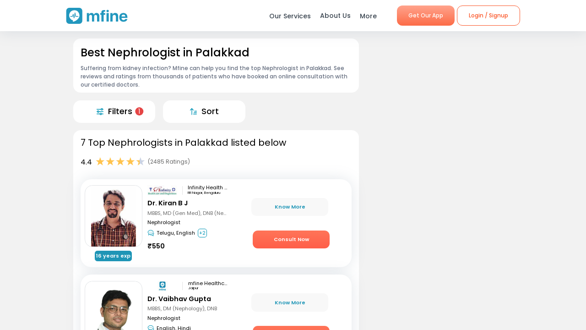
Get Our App (425, 15)
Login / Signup (488, 15)
